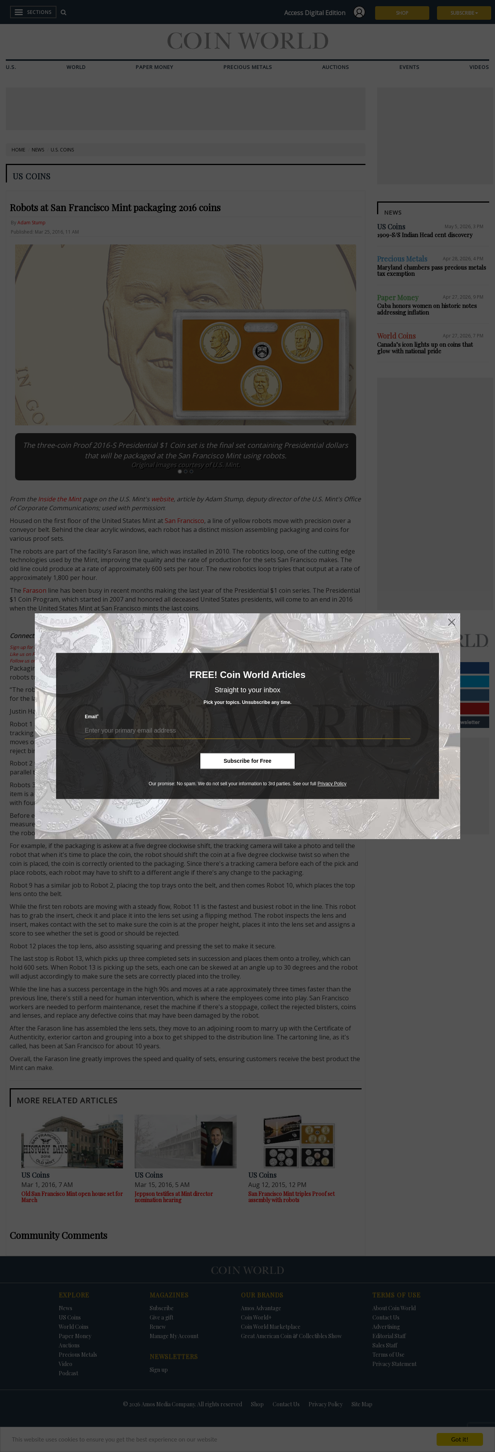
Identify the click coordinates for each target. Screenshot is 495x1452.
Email (92, 717)
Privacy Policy (331, 783)
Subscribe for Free (247, 761)
